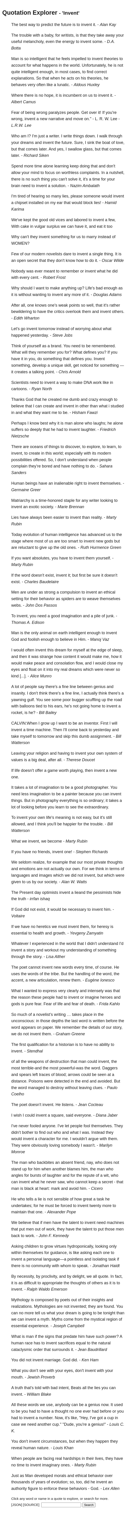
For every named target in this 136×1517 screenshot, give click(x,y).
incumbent (72, 95)
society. (47, 507)
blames (73, 1169)
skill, (68, 365)
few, (112, 220)
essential (19, 933)
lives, (99, 1458)
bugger (78, 699)
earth (63, 633)
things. (17, 800)
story (31, 950)
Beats (76, 1387)
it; (69, 575)
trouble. (97, 824)
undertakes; (21, 1205)
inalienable (63, 483)
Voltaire (18, 916)
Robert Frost (54, 277)
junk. (110, 616)
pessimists (102, 892)
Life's (90, 288)
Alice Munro (41, 676)
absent (67, 1162)
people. (73, 112)
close (111, 663)
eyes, (69, 1370)
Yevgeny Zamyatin (86, 933)
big (34, 760)
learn (59, 807)
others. (118, 311)
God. (95, 1488)
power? (112, 1336)
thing (45, 179)
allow (15, 172)
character (46, 1139)
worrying (83, 328)
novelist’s (44, 1014)
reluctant (26, 547)
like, (74, 1418)
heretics (43, 926)
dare (67, 254)
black (29, 1188)
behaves (19, 84)
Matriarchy (20, 500)
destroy (57, 1087)
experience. (38, 1326)
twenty (95, 1205)
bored (47, 466)
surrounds (61, 1349)
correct (100, 72)
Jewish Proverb (41, 1377)
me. (65, 1139)
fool (87, 1126)
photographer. (96, 787)
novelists (54, 254)
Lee (114, 119)
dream (60, 650)
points (74, 305)
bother (27, 1132)
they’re (35, 466)
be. (65, 412)
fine (65, 686)
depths (57, 1021)
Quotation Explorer (29, 12)
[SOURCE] (31, 1505)
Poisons (36, 1081)
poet (23, 967)
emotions (27, 869)
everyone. (83, 1115)
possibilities (21, 460)
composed (44, 1300)
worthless (70, 172)
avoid (74, 1188)
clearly (73, 991)
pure (29, 1004)
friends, (44, 852)
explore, (94, 446)
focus (50, 172)
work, (51, 1229)
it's (85, 179)
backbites (45, 1162)
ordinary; (96, 800)
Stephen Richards (92, 852)
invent (86, 24)
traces (44, 1074)
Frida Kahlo (109, 1004)
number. (46, 1418)
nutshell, (116, 172)
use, (50, 1404)
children (32, 1246)
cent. (35, 277)
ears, (58, 706)
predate (70, 1336)
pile (97, 616)
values (17, 760)
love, (120, 142)
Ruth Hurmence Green (100, 547)
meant (49, 271)
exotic (34, 507)
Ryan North (42, 389)
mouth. (17, 1377)
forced (66, 1205)
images (45, 875)
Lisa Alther (55, 956)
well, (90, 305)
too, (79, 1482)
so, (72, 1482)
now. (105, 1404)
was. (86, 1132)
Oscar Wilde (113, 260)
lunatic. (63, 84)
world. (75, 65)
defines (89, 352)
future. (67, 142)
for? (68, 352)
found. (109, 1306)
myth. (45, 1319)
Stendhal (35, 1051)
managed (36, 1087)
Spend (17, 166)
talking (38, 372)
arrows (74, 1074)
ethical (109, 592)
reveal (16, 1448)
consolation (64, 663)
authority (19, 1488)
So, (51, 460)
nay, (90, 1162)
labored (80, 220)
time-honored (51, 500)
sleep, (117, 650)
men (47, 1222)
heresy (103, 926)
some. (97, 41)
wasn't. (89, 1145)
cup (110, 1418)
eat (99, 226)
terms (114, 869)
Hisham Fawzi (84, 412)
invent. (17, 1051)
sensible (61, 1199)
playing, (77, 770)
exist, (50, 575)
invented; (78, 1306)
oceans (36, 446)
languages (20, 875)
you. (89, 359)
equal (81, 1343)
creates (21, 372)
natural (104, 1343)
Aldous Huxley (87, 84)
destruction (59, 1061)
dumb (74, 399)
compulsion (70, 592)
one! (68, 852)
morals (60, 1475)
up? (80, 288)
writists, (68, 35)
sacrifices (66, 1343)
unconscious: (23, 1021)
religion (42, 753)
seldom (25, 862)
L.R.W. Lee (21, 125)
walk (103, 136)
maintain (19, 1212)
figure (33, 1488)
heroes (106, 997)
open (21, 260)
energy (68, 41)
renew (64, 980)
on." (87, 119)
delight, (78, 1276)
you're (111, 112)
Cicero (97, 1188)
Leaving (18, 753)
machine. (43, 730)
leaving (85, 1087)
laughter (54, 1175)
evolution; (59, 1482)
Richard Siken (36, 155)
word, (108, 974)
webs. (16, 605)
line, (76, 693)
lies (97, 1387)
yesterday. (39, 335)
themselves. (111, 483)
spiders (67, 598)
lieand (80, 892)
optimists (50, 892)
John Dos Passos (41, 605)
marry (91, 237)
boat (106, 142)
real (64, 669)
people (105, 460)
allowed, (18, 824)
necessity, (26, 1276)
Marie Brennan (71, 507)
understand (77, 460)
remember (70, 271)
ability (104, 1044)
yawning (18, 699)
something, (21, 365)
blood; (61, 1074)
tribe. (55, 974)
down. (90, 136)
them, (85, 926)
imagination (71, 616)
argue (93, 1139)
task (100, 1199)
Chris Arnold (70, 372)
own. (76, 869)
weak (63, 305)
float (32, 669)
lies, (66, 196)
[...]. (23, 676)
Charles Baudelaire (41, 582)
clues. (98, 1087)
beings (31, 483)
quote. (103, 1276)
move (78, 119)
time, (89, 967)
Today (16, 534)
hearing (38, 196)
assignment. (101, 736)
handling (82, 974)
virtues (60, 1246)
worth (64, 770)
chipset (21, 202)
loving (54, 1145)
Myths (57, 1319)
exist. (16, 582)
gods (108, 541)
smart (73, 541)
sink (90, 142)
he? (32, 712)
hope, (49, 95)
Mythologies (45, 1306)
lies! (97, 202)
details (94, 1027)
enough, (46, 72)
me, (106, 656)
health (38, 933)
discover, (73, 446)
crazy (93, 399)
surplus (53, 226)
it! (99, 112)
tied (39, 706)
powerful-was (71, 1068)
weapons (36, 1061)
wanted (30, 991)
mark (55, 1188)
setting (17, 598)
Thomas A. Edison (27, 622)
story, (117, 1027)
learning (61, 166)
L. (96, 119)
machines (115, 1222)
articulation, (47, 980)
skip (66, 736)
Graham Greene (70, 1034)
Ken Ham (90, 1360)
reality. (97, 517)
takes (19, 787)
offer (39, 770)
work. (30, 1235)
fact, (119, 1276)
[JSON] (16, 1505)
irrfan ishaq (40, 899)
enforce (50, 1488)
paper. (48, 1027)
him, (85, 1169)
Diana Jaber (107, 1115)
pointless (75, 1259)
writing (60, 1014)
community (41, 1265)
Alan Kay (108, 24)
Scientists (20, 382)
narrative (56, 119)
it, (80, 179)
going (85, 706)
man (69, 423)
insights (98, 1300)
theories (111, 58)
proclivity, (49, 1276)
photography (47, 800)
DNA (88, 382)
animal (46, 633)
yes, (60, 149)
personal (34, 1259)
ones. (72, 547)
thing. (109, 254)
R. (102, 119)
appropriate (52, 1283)
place (88, 1014)
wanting (39, 294)
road (118, 699)
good (43, 220)
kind (15, 676)
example (60, 862)
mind (35, 172)
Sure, (79, 142)
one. (15, 777)
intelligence (69, 534)
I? (29, 136)
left (35, 1074)
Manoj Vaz (99, 639)
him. (107, 909)
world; (58, 453)
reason (24, 997)
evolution (31, 534)
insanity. (18, 693)
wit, (107, 1175)
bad (99, 288)
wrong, (17, 119)
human (51, 534)
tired (21, 196)
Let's (15, 328)
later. (43, 149)
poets (65, 1300)
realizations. (22, 1306)
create (48, 406)
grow (45, 723)
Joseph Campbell (68, 1326)
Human (17, 483)
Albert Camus (23, 102)
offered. (40, 460)
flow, (80, 663)
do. (93, 466)
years (40, 1482)
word (25, 575)
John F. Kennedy (54, 1235)
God (29, 399)
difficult (30, 1283)
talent (74, 1222)
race (29, 1343)
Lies (15, 517)
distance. (19, 1081)
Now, (59, 1418)
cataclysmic (21, 1349)
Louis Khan (63, 1448)
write (67, 136)
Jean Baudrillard (92, 1349)
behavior (47, 598)
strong (49, 592)
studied (117, 406)
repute (89, 1175)
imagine (92, 997)
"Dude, (69, 1424)
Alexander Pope (61, 1212)
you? (101, 352)
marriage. (52, 1360)
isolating (99, 1259)
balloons (27, 706)
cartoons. (19, 389)
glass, (88, 149)
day (37, 892)
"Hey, (84, 1418)
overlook (73, 311)
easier (58, 517)
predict (47, 24)
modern (38, 254)
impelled (78, 58)
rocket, (17, 712)
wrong (41, 112)
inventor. (91, 723)
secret (32, 260)
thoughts (115, 862)
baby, (49, 35)
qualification (37, 1044)
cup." (56, 1424)
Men (15, 592)
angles (17, 1175)
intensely (96, 991)
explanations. (23, 78)
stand (16, 1169)
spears (25, 1074)
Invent (99, 359)
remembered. (104, 346)
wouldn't (79, 1139)
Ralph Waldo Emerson (47, 1289)
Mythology (20, 1300)
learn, (112, 446)
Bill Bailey (48, 712)
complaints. (90, 172)
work (97, 382)
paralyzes (57, 112)
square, (58, 1115)
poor (67, 699)
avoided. (105, 1081)
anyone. (49, 1126)
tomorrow (47, 328)
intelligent (38, 58)
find (90, 72)
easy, (87, 817)
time (38, 166)
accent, (17, 980)
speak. (83, 1265)
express (50, 991)
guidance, (59, 1252)
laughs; (99, 423)
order (38, 1349)
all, (23, 305)
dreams (27, 142)
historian (66, 1044)
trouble (25, 35)
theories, (95, 78)
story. (38, 956)
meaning (63, 817)
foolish (34, 639)
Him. (82, 639)
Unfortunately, (94, 65)
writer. (54, 136)
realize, (39, 862)
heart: (44, 1188)
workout (51, 950)
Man (15, 58)
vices (60, 220)
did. (75, 1360)
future (66, 24)
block (88, 202)
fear (75, 1004)
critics (59, 311)
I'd (121, 943)
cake (24, 226)
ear (60, 202)
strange (46, 656)
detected (62, 1081)
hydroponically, (80, 1246)
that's (29, 1387)
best (23, 24)
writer (94, 500)
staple (69, 500)
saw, (61, 1182)
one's (52, 305)
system (111, 753)
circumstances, (54, 1441)
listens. (68, 1104)
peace (39, 663)
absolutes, (41, 558)
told (38, 1387)
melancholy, (34, 41)
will (24, 352)
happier (70, 824)
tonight (109, 1313)
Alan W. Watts (74, 882)
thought (61, 1411)
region (112, 1319)
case (15, 1424)
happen (102, 1441)
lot (17, 686)
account (18, 65)
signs (49, 1336)
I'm (34, 136)
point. (50, 372)
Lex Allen (111, 1488)
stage (16, 541)
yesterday (102, 730)
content (69, 656)
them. (76, 980)
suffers (17, 429)
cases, (75, 72)
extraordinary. (96, 807)
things (78, 136)
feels (65, 58)
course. (106, 967)
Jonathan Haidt (106, 1265)
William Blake (39, 1394)
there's (51, 686)
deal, (42, 760)
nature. (43, 1448)
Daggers (110, 1068)
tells (29, 1199)
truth (22, 899)
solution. (58, 185)
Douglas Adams (107, 294)
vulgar (39, 226)
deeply (36, 429)
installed (36, 202)
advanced (96, 534)
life (17, 770)
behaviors (78, 1488)
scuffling (93, 699)
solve (73, 179)
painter (71, 794)
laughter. (88, 429)
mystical (98, 1319)
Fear (15, 112)
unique (57, 365)
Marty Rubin (22, 564)
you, (32, 359)
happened (20, 335)
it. (94, 24)
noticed (86, 365)
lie (40, 1199)
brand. (56, 346)
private (100, 862)
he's (68, 706)
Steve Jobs (62, 335)
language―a (54, 1259)
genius (100, 686)
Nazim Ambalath (85, 185)
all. (59, 760)
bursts (35, 1175)
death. (89, 1004)
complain (19, 466)
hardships (72, 1458)
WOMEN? (20, 243)
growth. (59, 933)
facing (48, 1458)
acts (70, 78)
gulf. (31, 699)
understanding (79, 950)
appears (28, 1027)
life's (50, 817)
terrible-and (31, 1068)
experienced (43, 943)
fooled (35, 1126)
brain (15, 185)
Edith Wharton (26, 318)
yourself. (103, 558)
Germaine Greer (26, 490)
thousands (20, 1482)
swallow (75, 149)
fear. (38, 1004)
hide (117, 892)
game (53, 770)
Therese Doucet (80, 760)
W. (107, 119)
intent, (64, 1387)
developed (43, 1475)
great (87, 1199)
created (54, 399)
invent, (17, 453)
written (99, 1021)
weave (93, 598)
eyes (15, 669)
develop (39, 365)
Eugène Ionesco (99, 980)
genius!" (98, 1424)
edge (101, 650)
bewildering (21, 311)
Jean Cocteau (90, 1104)
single (97, 254)
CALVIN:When (24, 723)
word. (96, 1068)
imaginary (51, 1465)
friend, (79, 1162)
